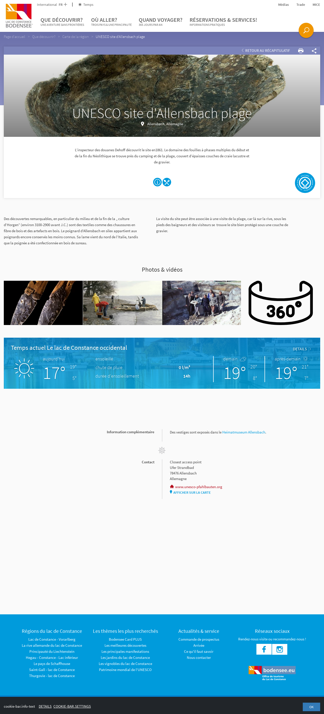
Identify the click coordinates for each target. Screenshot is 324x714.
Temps (85, 4)
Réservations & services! (223, 21)
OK (311, 707)
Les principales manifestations (125, 651)
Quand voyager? (161, 21)
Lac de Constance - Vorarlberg (51, 639)
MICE (316, 4)
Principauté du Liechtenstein (51, 651)
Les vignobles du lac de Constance (125, 663)
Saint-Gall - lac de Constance (52, 669)
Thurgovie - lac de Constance (52, 675)
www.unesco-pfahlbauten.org (196, 486)
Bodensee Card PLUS (125, 639)
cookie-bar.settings (72, 706)
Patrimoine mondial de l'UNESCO (125, 669)
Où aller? (111, 21)
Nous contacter (199, 657)
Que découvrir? (62, 21)
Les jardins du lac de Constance (125, 657)
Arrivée (198, 645)
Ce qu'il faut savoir (198, 651)
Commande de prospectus (198, 639)
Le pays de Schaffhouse (52, 663)
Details (302, 348)
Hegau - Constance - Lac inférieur (52, 657)
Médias (283, 4)
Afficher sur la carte (190, 492)
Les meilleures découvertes (125, 645)
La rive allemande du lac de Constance (52, 645)
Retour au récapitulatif (266, 50)
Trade (300, 4)
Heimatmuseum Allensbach (243, 432)
